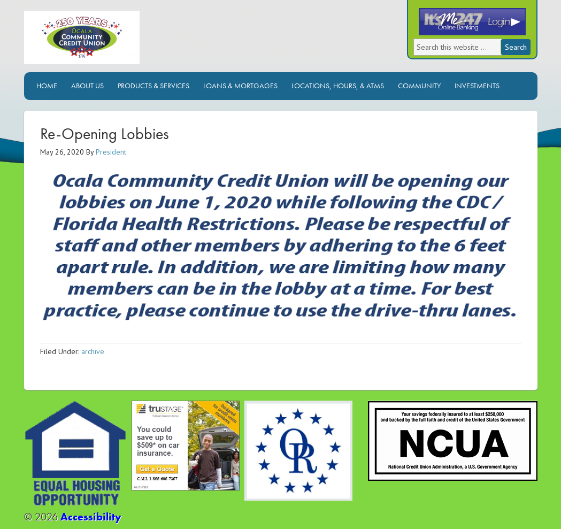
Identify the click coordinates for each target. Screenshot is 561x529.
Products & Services (153, 85)
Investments (477, 85)
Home (46, 85)
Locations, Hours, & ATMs (337, 85)
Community (419, 85)
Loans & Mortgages (240, 85)
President (111, 152)
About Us (87, 85)
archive (92, 351)
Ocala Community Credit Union (117, 41)
